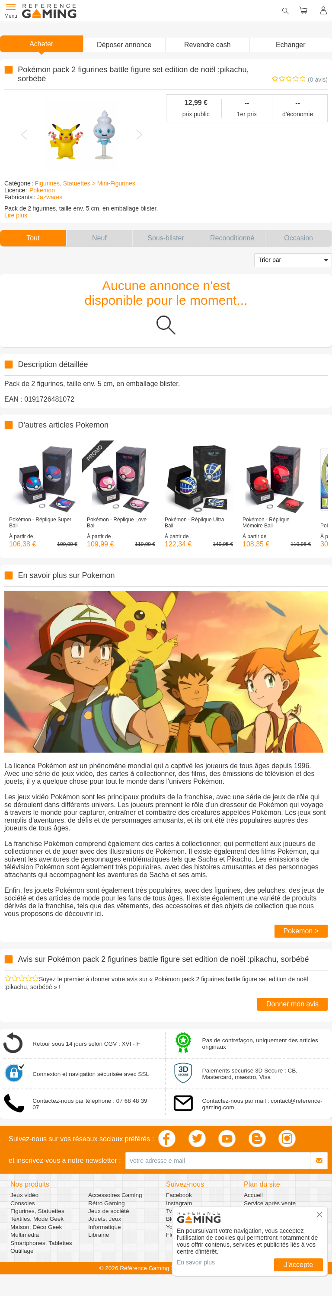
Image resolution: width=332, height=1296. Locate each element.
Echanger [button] (291, 44)
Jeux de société (108, 1211)
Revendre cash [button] (207, 44)
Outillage (22, 1251)
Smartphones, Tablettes (41, 1243)
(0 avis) (318, 79)
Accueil (253, 1195)
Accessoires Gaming (115, 1195)
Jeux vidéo (24, 1195)
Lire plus (15, 215)
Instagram (179, 1203)
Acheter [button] (41, 44)
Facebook (179, 1195)
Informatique (104, 1227)
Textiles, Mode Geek (37, 1219)
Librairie (98, 1235)
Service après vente (270, 1203)
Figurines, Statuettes (37, 1211)
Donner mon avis (292, 1004)
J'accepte (298, 1264)
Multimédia (24, 1235)
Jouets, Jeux (104, 1219)
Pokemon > (301, 931)
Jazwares (49, 197)
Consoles (22, 1203)
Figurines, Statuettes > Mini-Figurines (85, 183)
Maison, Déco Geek (36, 1227)
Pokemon (42, 190)
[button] (124, 45)
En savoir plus (196, 1262)
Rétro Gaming (106, 1203)
